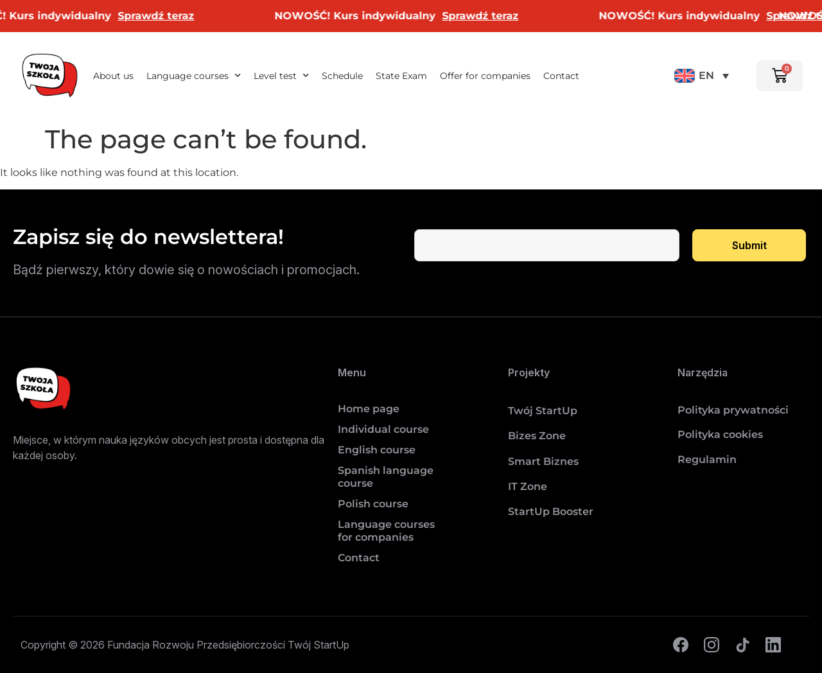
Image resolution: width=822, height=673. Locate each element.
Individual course (383, 429)
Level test (281, 75)
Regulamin (707, 459)
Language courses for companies (386, 530)
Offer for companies (485, 76)
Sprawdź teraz (165, 16)
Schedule (342, 76)
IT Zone (527, 486)
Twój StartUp (542, 411)
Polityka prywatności (733, 410)
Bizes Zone (537, 436)
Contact (561, 76)
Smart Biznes (543, 461)
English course (376, 450)
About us (113, 76)
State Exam (401, 76)
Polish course (373, 504)
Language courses (193, 75)
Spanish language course (385, 476)
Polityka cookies (720, 434)
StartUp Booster (550, 511)
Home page (368, 409)
